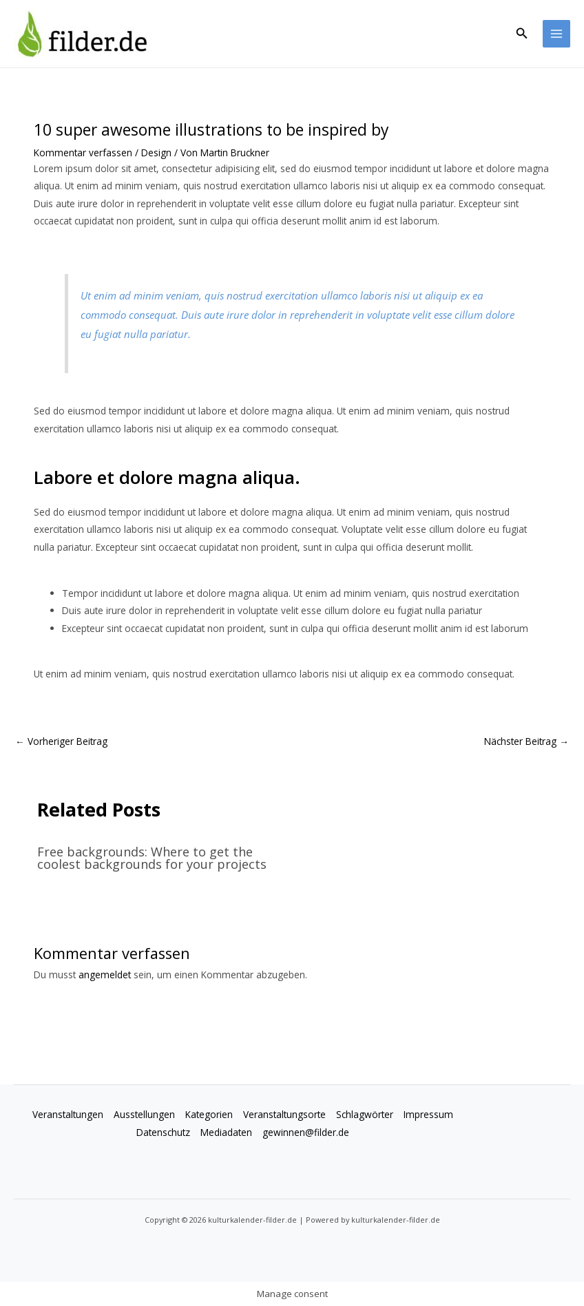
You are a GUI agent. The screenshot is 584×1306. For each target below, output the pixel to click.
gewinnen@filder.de (305, 1132)
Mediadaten (226, 1132)
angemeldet (105, 974)
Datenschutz (163, 1132)
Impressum (428, 1114)
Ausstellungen (144, 1114)
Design (156, 152)
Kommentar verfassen (83, 152)
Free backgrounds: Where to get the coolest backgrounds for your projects (152, 857)
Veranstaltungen (67, 1114)
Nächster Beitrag (526, 741)
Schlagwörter (364, 1114)
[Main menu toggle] (557, 34)
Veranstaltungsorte (284, 1114)
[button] (522, 34)
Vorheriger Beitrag (61, 741)
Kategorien (209, 1114)
